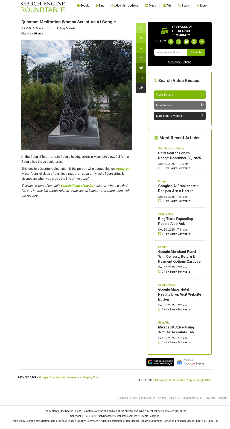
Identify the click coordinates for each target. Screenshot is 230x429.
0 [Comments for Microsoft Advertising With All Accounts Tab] (161, 342)
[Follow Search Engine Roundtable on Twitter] (178, 42)
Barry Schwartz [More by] (67, 28)
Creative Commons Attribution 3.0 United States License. (108, 420)
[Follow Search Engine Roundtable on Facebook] (171, 42)
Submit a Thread (127, 397)
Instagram (122, 169)
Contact (222, 397)
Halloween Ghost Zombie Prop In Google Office (183, 380)
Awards (162, 397)
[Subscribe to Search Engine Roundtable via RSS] (202, 42)
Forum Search (147, 397)
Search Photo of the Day (77, 185)
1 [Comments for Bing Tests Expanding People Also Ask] (161, 234)
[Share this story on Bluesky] (141, 68)
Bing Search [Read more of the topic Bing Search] (165, 214)
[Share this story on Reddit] (141, 48)
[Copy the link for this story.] (141, 88)
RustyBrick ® (104, 416)
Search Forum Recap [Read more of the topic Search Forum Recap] (171, 148)
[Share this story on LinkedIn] (141, 58)
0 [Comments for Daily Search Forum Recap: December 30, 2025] (161, 168)
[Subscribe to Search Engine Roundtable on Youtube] (194, 42)
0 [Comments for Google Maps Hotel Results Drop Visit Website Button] (161, 309)
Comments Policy (192, 397)
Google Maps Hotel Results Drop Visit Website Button (179, 294)
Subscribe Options (179, 62)
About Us (174, 397)
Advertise (210, 397)
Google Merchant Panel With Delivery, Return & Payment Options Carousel (179, 256)
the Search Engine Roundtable (78, 411)
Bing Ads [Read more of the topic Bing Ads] (163, 322)
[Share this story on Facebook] (141, 28)
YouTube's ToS (210, 420)
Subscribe (196, 52)
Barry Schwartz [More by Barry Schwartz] (180, 168)
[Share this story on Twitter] (141, 38)
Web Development (127, 416)
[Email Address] (170, 52)
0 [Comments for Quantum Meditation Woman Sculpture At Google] (50, 28)
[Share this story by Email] (141, 78)
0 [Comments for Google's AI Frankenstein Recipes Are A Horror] (161, 201)
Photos (38, 33)
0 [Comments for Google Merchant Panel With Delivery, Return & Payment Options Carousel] (161, 271)
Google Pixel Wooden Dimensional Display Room (69, 377)
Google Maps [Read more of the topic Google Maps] (166, 284)
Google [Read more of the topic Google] (162, 181)
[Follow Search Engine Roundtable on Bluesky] (186, 42)
